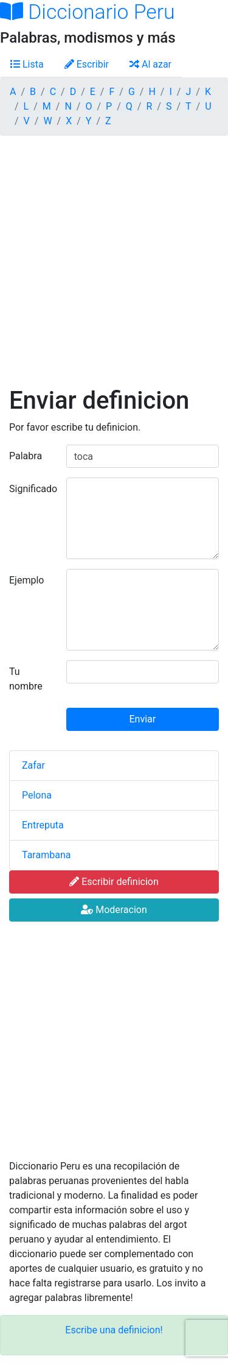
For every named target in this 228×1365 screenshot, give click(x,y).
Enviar (143, 719)
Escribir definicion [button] (114, 881)
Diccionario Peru (87, 12)
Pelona (37, 795)
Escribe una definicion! (113, 1330)
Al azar (150, 64)
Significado (33, 489)
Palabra (25, 456)
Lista (27, 64)
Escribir (86, 64)
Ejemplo (26, 580)
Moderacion (114, 909)
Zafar (33, 765)
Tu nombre (26, 679)
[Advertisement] (114, 266)
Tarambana (46, 855)
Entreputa (43, 825)
